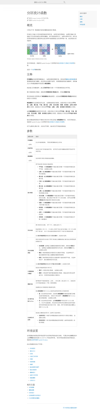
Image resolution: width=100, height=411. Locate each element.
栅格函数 (31, 390)
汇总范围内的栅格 (34, 398)
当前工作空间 (34, 356)
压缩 (31, 353)
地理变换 (32, 362)
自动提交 (32, 348)
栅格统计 (32, 372)
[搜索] (64, 2)
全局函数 (31, 387)
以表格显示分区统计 (35, 395)
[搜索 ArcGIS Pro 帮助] (48, 2)
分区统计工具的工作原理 (66, 63)
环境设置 (82, 24)
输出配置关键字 (34, 367)
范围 (31, 359)
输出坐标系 (33, 370)
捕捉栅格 (32, 378)
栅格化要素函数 (71, 79)
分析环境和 (39, 340)
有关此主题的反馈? (71, 408)
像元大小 (32, 351)
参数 (81, 22)
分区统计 (31, 392)
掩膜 (31, 364)
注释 (81, 19)
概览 (81, 16)
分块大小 (32, 380)
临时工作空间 (34, 375)
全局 (33, 69)
